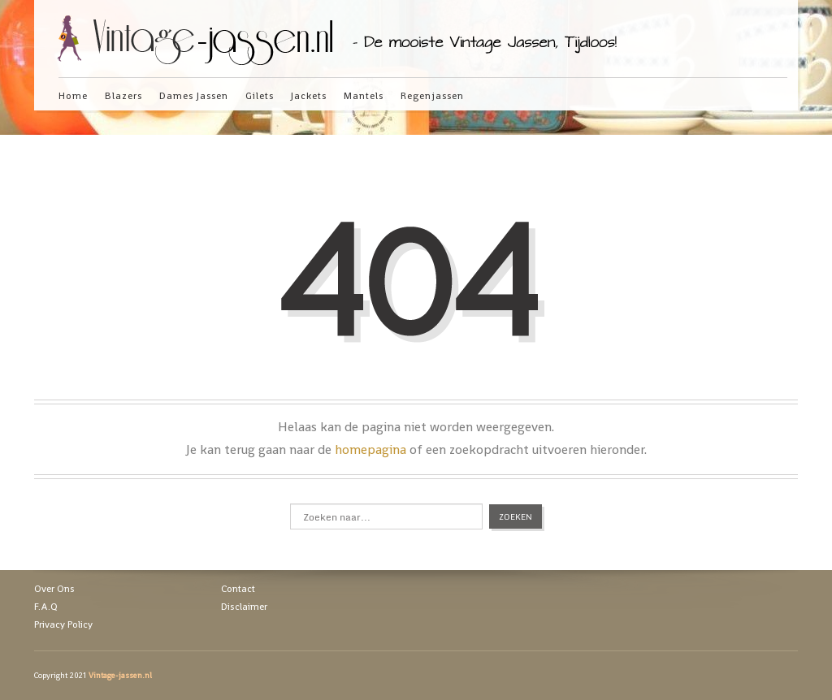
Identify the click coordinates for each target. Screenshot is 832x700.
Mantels (364, 95)
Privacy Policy (63, 624)
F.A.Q (46, 606)
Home (73, 95)
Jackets (309, 95)
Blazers (123, 95)
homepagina (370, 449)
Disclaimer (244, 606)
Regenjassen (432, 95)
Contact (238, 588)
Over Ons (54, 588)
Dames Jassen (193, 95)
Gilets (259, 95)
